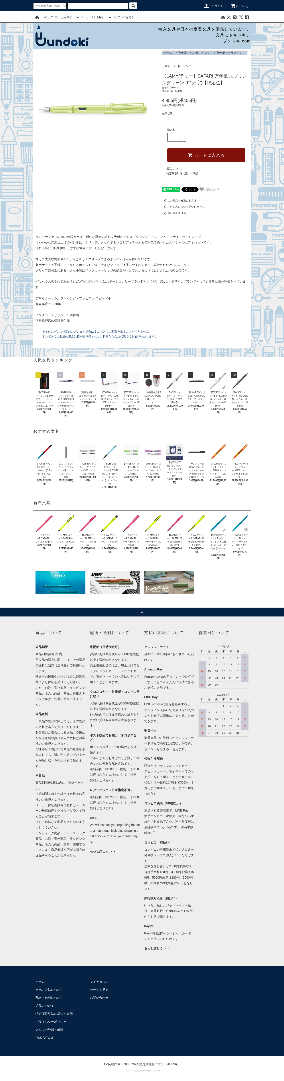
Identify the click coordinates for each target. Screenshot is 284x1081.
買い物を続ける (174, 213)
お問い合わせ (99, 997)
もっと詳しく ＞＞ (103, 851)
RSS (39, 1037)
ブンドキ (129, 1070)
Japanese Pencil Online (147, 1070)
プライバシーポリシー (51, 1021)
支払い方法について (49, 989)
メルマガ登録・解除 (49, 1029)
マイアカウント (101, 981)
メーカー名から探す (89, 17)
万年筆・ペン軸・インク (194, 52)
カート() (239, 6)
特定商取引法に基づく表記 (182, 173)
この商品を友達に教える (179, 200)
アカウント (214, 6)
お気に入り (209, 189)
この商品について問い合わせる (183, 206)
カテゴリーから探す (57, 17)
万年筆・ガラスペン (229, 52)
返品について (174, 168)
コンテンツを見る (120, 17)
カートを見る (99, 989)
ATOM (48, 1037)
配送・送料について (49, 997)
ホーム (167, 52)
